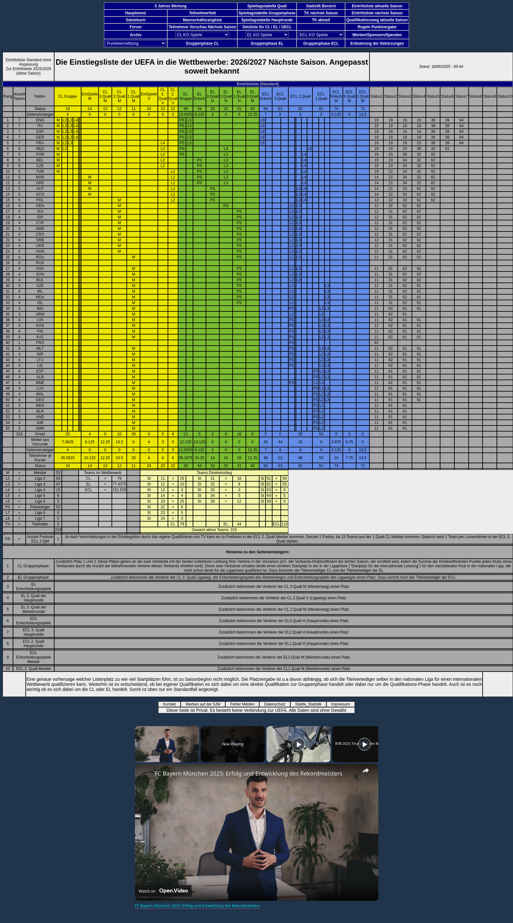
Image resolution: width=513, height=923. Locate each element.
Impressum (342, 704)
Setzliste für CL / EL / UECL (267, 27)
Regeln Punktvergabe (377, 27)
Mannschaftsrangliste (202, 20)
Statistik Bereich (321, 6)
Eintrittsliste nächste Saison (377, 13)
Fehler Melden (244, 704)
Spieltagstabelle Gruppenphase (267, 13)
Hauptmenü (135, 13)
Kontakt (171, 704)
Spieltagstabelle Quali (267, 6)
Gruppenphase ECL (321, 43)
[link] (145, 774)
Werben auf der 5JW (205, 704)
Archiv (135, 35)
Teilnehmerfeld (202, 13)
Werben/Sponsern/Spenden (377, 35)
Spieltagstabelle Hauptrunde (267, 20)
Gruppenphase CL (202, 43)
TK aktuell (321, 20)
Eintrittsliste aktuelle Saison (377, 6)
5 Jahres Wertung (170, 6)
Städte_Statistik (310, 704)
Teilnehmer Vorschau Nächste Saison (202, 27)
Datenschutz (277, 704)
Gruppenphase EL (267, 43)
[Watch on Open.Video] (163, 891)
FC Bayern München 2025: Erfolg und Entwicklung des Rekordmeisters (248, 773)
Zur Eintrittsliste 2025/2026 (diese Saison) (28, 71)
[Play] (298, 744)
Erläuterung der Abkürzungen (377, 43)
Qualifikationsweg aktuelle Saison (376, 20)
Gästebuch (135, 20)
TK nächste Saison (321, 13)
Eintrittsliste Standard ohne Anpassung (28, 62)
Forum (135, 27)
